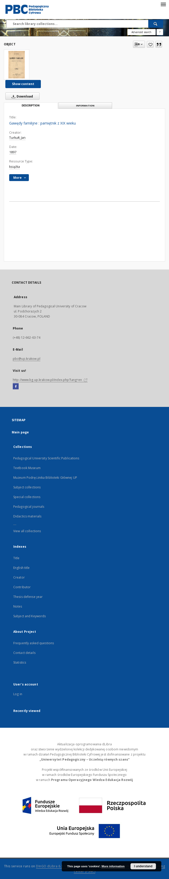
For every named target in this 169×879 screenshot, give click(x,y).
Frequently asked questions (33, 643)
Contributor (22, 587)
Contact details (24, 653)
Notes (17, 606)
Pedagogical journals (28, 506)
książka (14, 166)
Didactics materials (27, 516)
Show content (23, 84)
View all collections (27, 531)
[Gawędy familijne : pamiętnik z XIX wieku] (16, 64)
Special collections (26, 497)
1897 (12, 152)
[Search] (155, 24)
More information (113, 866)
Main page (20, 432)
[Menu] (163, 4)
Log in (17, 694)
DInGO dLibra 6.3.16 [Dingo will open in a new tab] (52, 866)
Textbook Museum (27, 468)
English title (21, 568)
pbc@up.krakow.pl (26, 358)
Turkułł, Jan (17, 137)
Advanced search (141, 32)
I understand (143, 866)
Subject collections (27, 487)
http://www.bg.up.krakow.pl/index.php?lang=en (50, 380)
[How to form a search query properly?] (159, 32)
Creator (19, 577)
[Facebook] (16, 386)
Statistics (19, 662)
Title (16, 558)
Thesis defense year (28, 597)
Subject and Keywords (29, 616)
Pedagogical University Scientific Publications (46, 458)
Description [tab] (31, 105)
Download (21, 96)
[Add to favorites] (150, 44)
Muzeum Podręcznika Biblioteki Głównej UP (45, 477)
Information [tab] (85, 105)
